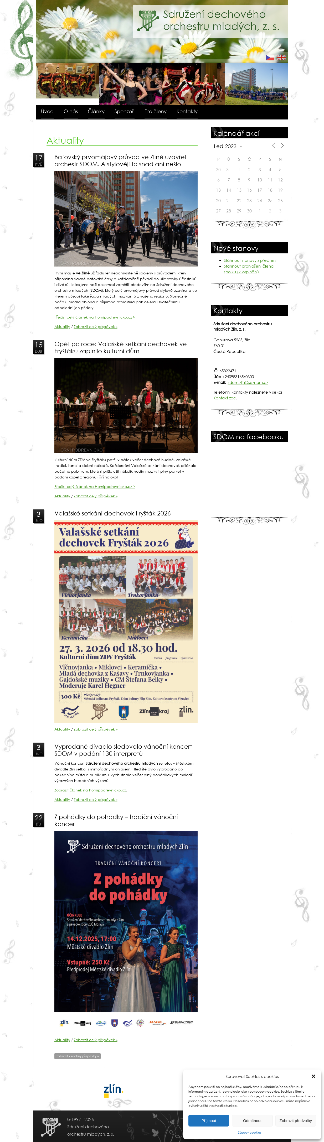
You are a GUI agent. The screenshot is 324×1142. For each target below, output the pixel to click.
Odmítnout (252, 1120)
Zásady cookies (249, 1132)
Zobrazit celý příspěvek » (95, 326)
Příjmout (209, 1120)
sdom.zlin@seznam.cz (248, 382)
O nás (71, 111)
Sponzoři (125, 111)
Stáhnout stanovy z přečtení (250, 260)
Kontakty (187, 111)
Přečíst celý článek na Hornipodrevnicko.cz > (94, 317)
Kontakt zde (224, 397)
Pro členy (156, 111)
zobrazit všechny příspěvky (77, 1056)
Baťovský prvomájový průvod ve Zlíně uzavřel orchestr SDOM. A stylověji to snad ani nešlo (120, 160)
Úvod (47, 111)
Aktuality (62, 326)
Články (96, 111)
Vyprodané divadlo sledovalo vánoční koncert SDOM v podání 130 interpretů (123, 750)
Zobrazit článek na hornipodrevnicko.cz (90, 790)
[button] (313, 1076)
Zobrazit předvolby (296, 1120)
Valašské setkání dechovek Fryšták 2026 (112, 513)
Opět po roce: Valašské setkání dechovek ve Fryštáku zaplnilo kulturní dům (120, 347)
